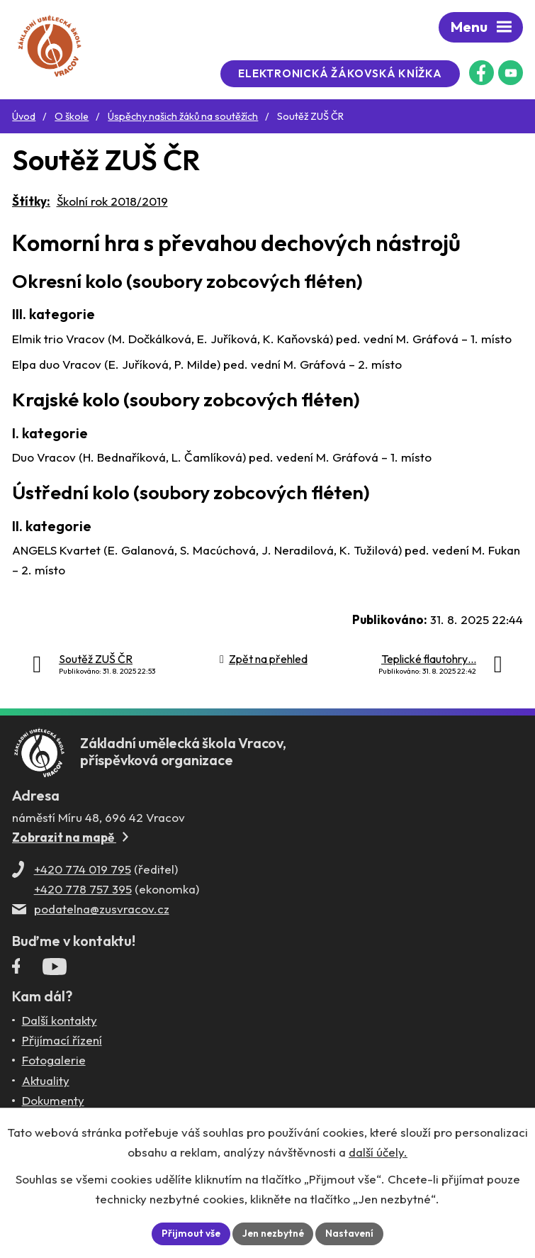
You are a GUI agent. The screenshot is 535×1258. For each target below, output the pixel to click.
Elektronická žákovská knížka (343, 73)
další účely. (378, 1152)
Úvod (23, 116)
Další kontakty (59, 1022)
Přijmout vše (189, 1233)
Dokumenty (53, 1103)
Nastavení (351, 1233)
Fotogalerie (54, 1062)
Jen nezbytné (273, 1233)
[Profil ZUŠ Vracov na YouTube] (55, 972)
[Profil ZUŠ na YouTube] (510, 72)
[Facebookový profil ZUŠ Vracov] (481, 72)
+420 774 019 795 (82, 871)
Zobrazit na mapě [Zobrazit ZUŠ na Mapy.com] (70, 840)
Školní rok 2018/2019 (112, 201)
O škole (72, 116)
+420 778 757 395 (83, 891)
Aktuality (45, 1082)
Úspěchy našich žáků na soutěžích (183, 116)
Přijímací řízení (62, 1042)
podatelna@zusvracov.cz (101, 911)
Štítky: (31, 201)
